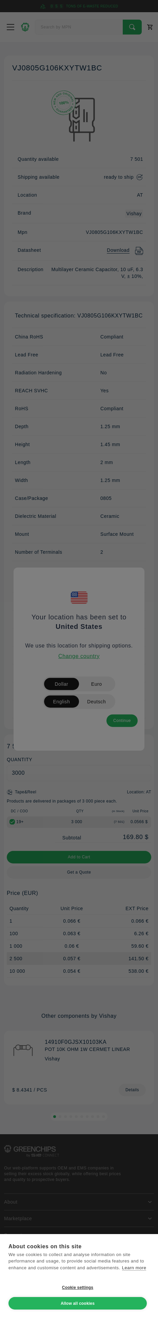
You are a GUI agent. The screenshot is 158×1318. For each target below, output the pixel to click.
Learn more (134, 1267)
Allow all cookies (78, 1303)
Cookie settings (77, 1287)
